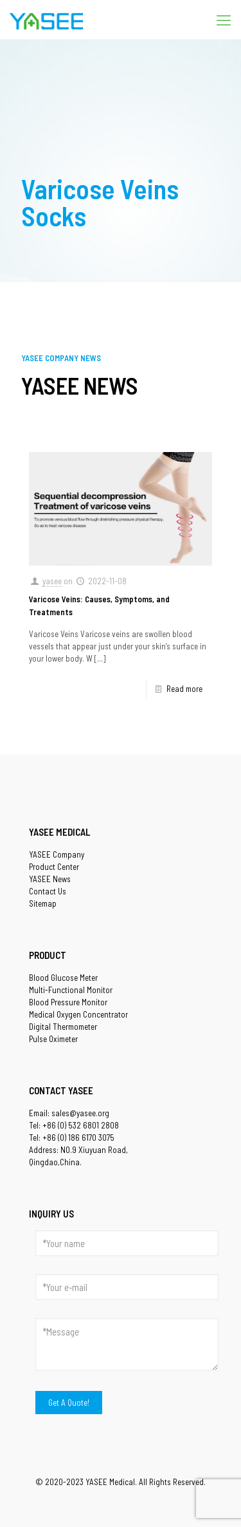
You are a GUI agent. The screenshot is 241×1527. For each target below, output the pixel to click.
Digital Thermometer (63, 1026)
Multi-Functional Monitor (70, 990)
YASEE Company (56, 854)
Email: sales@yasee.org (69, 1113)
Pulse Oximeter (53, 1039)
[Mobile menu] (224, 19)
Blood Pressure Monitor (68, 1002)
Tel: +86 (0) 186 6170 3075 (71, 1137)
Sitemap (43, 903)
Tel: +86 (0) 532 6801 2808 (74, 1125)
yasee (52, 581)
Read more (184, 689)
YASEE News (50, 879)
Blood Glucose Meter (63, 977)
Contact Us (47, 891)
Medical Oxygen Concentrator (78, 1014)
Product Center (54, 867)
